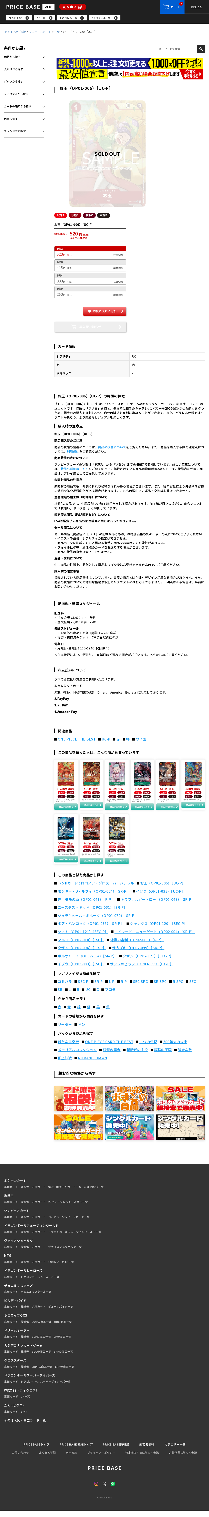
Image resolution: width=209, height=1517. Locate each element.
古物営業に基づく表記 (183, 1459)
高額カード (11, 1193)
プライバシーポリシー (101, 1459)
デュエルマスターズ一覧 (36, 1298)
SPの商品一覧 (62, 1343)
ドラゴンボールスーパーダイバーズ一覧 (46, 1387)
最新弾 (25, 1193)
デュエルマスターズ (18, 1291)
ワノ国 (141, 739)
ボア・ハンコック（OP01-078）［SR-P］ (91, 929)
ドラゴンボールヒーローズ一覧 (40, 1283)
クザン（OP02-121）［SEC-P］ (148, 961)
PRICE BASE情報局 (117, 1450)
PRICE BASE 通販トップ (75, 1450)
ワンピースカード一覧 (76, 1223)
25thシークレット (59, 1208)
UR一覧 (25, 1402)
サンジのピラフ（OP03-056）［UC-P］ (141, 970)
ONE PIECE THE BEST (77, 739)
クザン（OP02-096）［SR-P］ (82, 953)
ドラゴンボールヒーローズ (23, 1276)
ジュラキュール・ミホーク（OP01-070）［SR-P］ (98, 921)
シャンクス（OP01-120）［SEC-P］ (158, 929)
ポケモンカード (15, 1187)
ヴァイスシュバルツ (18, 1246)
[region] (107, 18)
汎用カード (39, 1193)
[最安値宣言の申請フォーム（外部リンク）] (130, 74)
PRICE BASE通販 (15, 32)
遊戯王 (9, 1201)
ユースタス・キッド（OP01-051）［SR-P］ (92, 913)
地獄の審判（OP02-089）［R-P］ (137, 945)
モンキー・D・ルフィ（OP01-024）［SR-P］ (94, 897)
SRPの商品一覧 (63, 1358)
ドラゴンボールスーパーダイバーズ (29, 1381)
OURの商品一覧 (41, 1328)
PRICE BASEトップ (33, 1450)
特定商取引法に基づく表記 (142, 1459)
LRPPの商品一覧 (42, 1372)
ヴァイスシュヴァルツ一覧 (65, 1253)
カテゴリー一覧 (178, 1450)
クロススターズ (15, 1366)
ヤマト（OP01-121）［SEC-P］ (83, 937)
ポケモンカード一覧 (68, 1193)
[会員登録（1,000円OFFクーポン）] (130, 64)
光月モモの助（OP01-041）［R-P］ (86, 905)
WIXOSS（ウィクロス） (21, 1396)
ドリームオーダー (17, 1336)
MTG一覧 (68, 1268)
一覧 (57, 32)
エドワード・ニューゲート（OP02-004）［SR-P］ (155, 937)
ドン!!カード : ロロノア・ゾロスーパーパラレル (96, 889)
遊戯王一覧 (81, 1208)
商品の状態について (112, 448)
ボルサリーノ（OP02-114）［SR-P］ (87, 961)
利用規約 (73, 452)
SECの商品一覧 (41, 1358)
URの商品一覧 (63, 1328)
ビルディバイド (15, 1306)
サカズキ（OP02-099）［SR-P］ (138, 953)
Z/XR (24, 1417)
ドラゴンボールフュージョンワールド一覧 (74, 1238)
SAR (50, 1193)
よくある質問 (47, 1459)
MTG (7, 1261)
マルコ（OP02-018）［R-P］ (81, 945)
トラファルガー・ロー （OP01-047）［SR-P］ (158, 905)
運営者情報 (149, 1450)
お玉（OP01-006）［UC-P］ (163, 889)
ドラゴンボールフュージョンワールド (31, 1231)
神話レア (53, 1268)
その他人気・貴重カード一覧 (25, 1426)
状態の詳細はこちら (75, 469)
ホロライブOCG (15, 1321)
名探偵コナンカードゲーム (23, 1351)
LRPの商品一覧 (64, 1372)
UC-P (106, 739)
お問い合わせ (20, 1459)
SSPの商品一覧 (41, 1343)
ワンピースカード (40, 32)
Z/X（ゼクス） (15, 1411)
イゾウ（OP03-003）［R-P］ (81, 970)
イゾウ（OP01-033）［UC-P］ (160, 897)
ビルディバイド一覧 (60, 1313)
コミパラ (53, 1223)
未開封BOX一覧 (94, 1193)
